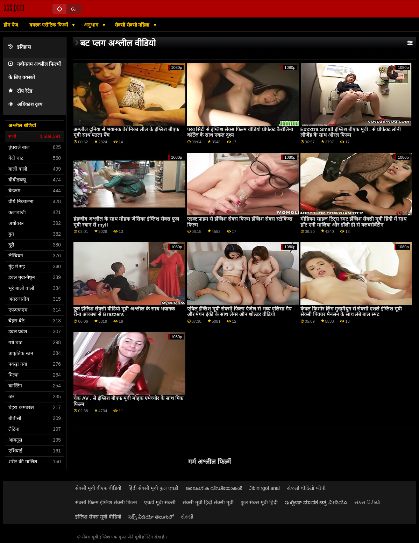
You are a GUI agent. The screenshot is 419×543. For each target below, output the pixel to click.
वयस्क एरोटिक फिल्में (49, 25)
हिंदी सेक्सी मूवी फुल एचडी (153, 488)
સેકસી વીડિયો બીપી (306, 488)
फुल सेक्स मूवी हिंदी (259, 502)
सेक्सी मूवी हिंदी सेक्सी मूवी (208, 502)
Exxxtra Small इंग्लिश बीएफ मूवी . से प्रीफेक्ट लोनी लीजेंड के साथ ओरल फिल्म (350, 132)
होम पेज (10, 25)
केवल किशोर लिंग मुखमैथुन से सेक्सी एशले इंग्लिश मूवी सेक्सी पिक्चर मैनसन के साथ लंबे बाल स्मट (351, 311)
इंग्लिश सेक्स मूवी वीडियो (98, 517)
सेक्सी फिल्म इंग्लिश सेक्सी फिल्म (106, 502)
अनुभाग (92, 25)
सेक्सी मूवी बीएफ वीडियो (98, 488)
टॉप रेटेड (20, 91)
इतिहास (19, 47)
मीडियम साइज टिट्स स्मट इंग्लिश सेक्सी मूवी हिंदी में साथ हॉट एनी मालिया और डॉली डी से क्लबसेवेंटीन (353, 222)
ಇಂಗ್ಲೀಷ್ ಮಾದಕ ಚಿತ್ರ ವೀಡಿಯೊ (316, 502)
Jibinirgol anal (264, 488)
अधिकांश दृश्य (25, 104)
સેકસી (187, 517)
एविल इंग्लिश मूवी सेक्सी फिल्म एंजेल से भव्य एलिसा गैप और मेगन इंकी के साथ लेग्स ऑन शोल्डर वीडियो (239, 311)
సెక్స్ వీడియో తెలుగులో (151, 517)
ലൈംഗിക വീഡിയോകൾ (213, 488)
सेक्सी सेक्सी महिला (133, 25)
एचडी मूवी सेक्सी (160, 502)
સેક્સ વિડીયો (367, 502)
